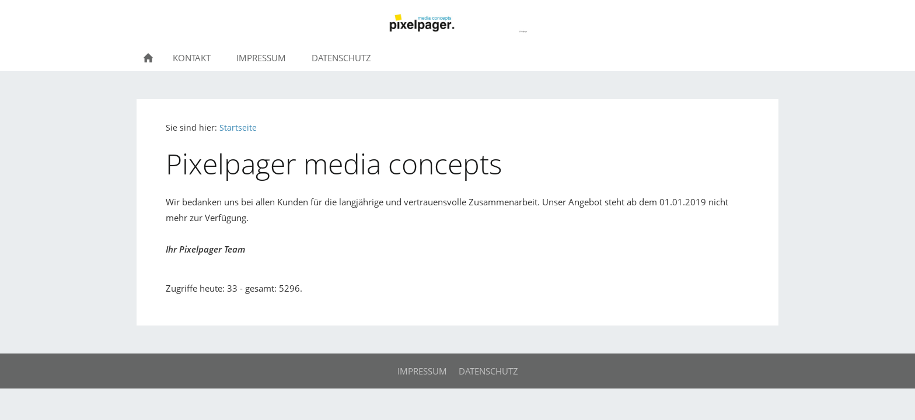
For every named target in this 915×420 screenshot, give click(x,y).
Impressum (422, 371)
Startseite (238, 128)
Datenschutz (488, 371)
